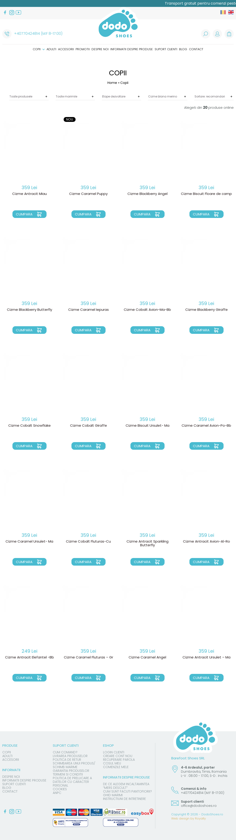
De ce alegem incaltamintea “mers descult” (126, 786)
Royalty (200, 818)
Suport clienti (166, 49)
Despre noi (100, 49)
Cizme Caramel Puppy (88, 194)
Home (112, 82)
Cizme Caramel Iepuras (88, 310)
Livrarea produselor (70, 756)
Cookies (60, 789)
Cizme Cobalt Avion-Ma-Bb (147, 310)
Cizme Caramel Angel (147, 657)
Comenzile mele (116, 767)
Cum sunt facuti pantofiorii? (127, 791)
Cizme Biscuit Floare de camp (206, 194)
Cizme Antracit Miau (29, 194)
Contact (196, 49)
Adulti (51, 49)
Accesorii (66, 49)
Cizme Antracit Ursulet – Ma (206, 657)
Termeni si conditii (68, 774)
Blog (183, 49)
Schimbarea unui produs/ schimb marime (74, 765)
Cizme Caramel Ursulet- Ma (29, 542)
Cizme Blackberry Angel (147, 194)
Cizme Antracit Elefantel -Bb (29, 657)
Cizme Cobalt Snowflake (29, 426)
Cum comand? (65, 752)
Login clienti (113, 752)
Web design (180, 818)
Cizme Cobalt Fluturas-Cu (88, 542)
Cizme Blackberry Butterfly (29, 310)
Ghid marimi (113, 795)
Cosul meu (112, 763)
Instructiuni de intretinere (124, 799)
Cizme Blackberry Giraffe (206, 310)
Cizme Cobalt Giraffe (88, 426)
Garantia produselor (71, 770)
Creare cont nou (117, 756)
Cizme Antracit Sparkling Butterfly (147, 543)
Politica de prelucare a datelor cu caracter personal (72, 781)
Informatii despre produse (131, 49)
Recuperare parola (119, 759)
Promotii (83, 49)
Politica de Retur (67, 759)
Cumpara (24, 214)
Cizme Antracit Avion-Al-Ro (206, 542)
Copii (39, 49)
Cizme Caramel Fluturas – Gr (88, 657)
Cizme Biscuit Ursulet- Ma (147, 426)
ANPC (57, 793)
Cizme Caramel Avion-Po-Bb (206, 426)
